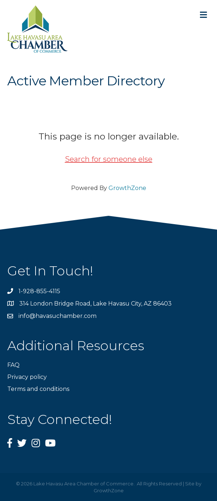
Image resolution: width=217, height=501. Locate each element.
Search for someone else (108, 159)
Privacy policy (27, 376)
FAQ (13, 364)
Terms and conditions (38, 388)
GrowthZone (127, 188)
